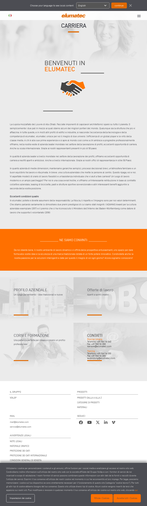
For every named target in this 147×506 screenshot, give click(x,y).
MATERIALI (82, 407)
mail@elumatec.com (19, 422)
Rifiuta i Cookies (101, 498)
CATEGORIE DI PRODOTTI (88, 402)
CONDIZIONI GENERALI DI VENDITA (26, 460)
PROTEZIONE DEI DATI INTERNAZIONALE (28, 455)
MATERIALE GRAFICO (19, 446)
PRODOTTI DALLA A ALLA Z (89, 398)
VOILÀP (13, 398)
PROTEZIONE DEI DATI (20, 451)
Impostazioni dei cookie (20, 498)
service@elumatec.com (20, 426)
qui (136, 490)
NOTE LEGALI (16, 441)
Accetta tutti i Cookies (127, 498)
